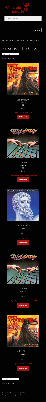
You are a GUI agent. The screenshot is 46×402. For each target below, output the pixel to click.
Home (6, 40)
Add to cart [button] (23, 117)
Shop (11, 40)
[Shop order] (10, 54)
